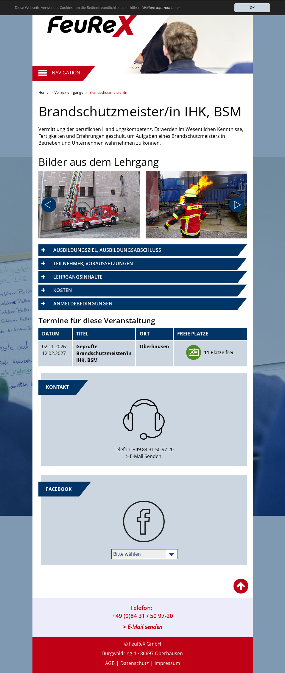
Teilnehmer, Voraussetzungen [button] (93, 263)
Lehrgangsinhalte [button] (77, 277)
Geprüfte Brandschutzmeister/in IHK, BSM (104, 353)
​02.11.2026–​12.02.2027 (55, 350)
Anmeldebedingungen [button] (83, 303)
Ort (144, 333)
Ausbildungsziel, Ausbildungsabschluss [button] (107, 250)
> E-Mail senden (142, 627)
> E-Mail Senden (143, 456)
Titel (82, 333)
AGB (110, 663)
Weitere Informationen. (161, 7)
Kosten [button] (62, 290)
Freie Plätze (192, 333)
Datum (51, 333)
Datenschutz (134, 663)
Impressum (167, 663)
